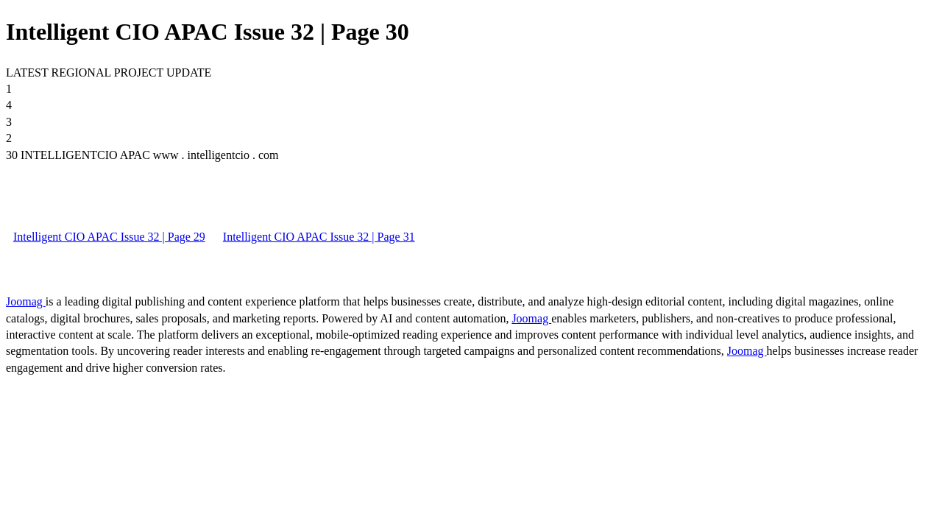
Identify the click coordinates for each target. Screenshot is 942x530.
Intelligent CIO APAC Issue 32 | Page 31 (319, 236)
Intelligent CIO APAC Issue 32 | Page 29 (109, 236)
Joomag (26, 301)
